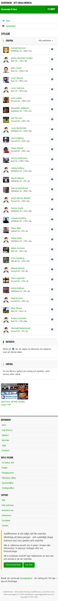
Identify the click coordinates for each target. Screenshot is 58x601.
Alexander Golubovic (20, 108)
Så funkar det (8, 463)
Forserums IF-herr (9, 9)
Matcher (5, 440)
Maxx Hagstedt (18, 278)
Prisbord (5, 451)
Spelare (5, 435)
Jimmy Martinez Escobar (22, 58)
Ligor (4, 445)
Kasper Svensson (18, 318)
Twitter (5, 526)
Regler (5, 468)
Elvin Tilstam (16, 308)
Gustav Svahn (17, 208)
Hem (6, 20)
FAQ (3, 500)
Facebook (6, 521)
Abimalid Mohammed (20, 328)
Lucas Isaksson (17, 88)
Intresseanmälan (13, 565)
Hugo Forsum (17, 298)
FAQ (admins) (8, 505)
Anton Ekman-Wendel (20, 198)
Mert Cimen (16, 68)
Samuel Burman (18, 48)
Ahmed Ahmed (17, 268)
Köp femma (7, 430)
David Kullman (17, 178)
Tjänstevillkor (8, 483)
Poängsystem (8, 473)
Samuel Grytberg (18, 218)
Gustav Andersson (19, 158)
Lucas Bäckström (18, 128)
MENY (51, 9)
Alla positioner (46, 41)
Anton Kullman (17, 288)
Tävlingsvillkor (8, 488)
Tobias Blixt (16, 228)
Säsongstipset (26, 578)
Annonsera (6, 515)
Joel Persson (16, 118)
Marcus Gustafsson (19, 188)
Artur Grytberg (17, 258)
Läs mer (29, 565)
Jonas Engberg (17, 138)
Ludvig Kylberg (17, 168)
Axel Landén (16, 98)
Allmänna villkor (9, 478)
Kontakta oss (8, 510)
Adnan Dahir (16, 238)
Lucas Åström (17, 78)
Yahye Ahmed (17, 148)
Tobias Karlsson (18, 248)
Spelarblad (8, 26)
